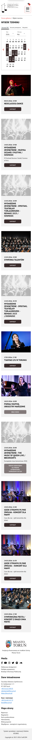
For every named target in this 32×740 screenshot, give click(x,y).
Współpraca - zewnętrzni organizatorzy (13, 724)
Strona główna (6, 18)
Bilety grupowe (6, 722)
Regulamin (4, 715)
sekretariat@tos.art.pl (8, 691)
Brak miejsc (15, 412)
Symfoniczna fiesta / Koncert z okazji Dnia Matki (15, 619)
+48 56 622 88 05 (7, 689)
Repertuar (4, 713)
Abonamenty (5, 720)
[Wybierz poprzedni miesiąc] (3, 50)
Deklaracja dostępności (9, 667)
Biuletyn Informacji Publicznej (11, 672)
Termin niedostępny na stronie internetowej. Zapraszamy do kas (15, 468)
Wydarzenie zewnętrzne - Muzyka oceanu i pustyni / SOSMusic (15, 151)
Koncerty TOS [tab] (5, 27)
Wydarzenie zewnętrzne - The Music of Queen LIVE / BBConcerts (14, 454)
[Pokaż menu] (27, 9)
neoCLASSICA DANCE (13, 103)
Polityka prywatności (8, 669)
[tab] (15, 27)
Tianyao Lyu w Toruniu (15, 360)
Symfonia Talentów (14, 259)
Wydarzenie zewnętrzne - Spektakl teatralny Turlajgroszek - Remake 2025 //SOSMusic (15, 309)
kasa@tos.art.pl (6, 703)
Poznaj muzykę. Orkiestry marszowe (14, 405)
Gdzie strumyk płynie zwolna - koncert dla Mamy (15, 512)
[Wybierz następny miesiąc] (28, 50)
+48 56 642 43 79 (7, 700)
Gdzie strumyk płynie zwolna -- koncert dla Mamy (15, 566)
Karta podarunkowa (7, 717)
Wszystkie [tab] (24, 27)
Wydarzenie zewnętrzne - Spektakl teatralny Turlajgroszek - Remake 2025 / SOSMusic (15, 209)
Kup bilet (13, 109)
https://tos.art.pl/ (6, 693)
